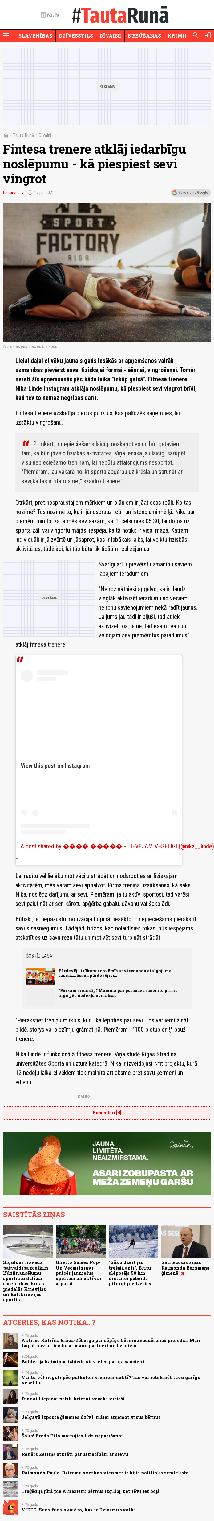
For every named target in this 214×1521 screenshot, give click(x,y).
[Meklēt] (195, 35)
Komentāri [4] (107, 1113)
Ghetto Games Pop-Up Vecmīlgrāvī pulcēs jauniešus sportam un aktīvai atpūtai (78, 1273)
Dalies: (84, 1096)
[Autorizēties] (208, 35)
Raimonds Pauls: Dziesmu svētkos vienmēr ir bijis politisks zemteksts (105, 1473)
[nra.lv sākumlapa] (50, 15)
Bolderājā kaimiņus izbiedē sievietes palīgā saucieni (83, 1362)
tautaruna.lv (13, 192)
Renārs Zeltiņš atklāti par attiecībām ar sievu (75, 1454)
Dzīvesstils (76, 35)
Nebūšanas (144, 35)
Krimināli (183, 35)
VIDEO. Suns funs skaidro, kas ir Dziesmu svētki (79, 1510)
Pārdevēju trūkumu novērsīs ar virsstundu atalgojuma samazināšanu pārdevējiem (115, 973)
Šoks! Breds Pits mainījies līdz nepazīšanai (72, 1436)
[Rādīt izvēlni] (6, 35)
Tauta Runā (23, 135)
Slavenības (35, 35)
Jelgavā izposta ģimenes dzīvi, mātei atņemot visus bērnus (91, 1417)
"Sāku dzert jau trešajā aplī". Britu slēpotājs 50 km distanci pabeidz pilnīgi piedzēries (130, 1273)
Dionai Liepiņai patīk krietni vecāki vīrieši (73, 1399)
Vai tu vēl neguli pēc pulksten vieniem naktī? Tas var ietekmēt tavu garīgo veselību (111, 1380)
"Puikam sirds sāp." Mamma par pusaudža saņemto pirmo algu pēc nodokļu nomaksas (118, 992)
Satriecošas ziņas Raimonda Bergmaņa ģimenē (185, 1267)
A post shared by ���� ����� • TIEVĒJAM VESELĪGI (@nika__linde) (117, 846)
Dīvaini (110, 35)
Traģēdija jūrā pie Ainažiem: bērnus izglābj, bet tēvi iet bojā (90, 1491)
